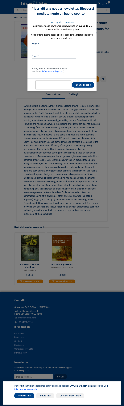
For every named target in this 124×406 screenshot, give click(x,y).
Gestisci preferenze (70, 395)
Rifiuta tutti (45, 395)
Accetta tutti (24, 395)
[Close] (33, 8)
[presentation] (53, 85)
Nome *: (35, 43)
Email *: (35, 56)
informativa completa (25, 389)
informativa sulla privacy (53, 71)
